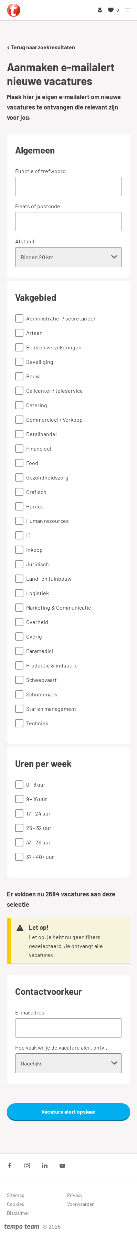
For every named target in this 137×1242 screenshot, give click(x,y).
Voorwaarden (81, 1204)
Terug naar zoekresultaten (41, 47)
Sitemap (15, 1195)
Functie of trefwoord (40, 171)
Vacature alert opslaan (68, 1111)
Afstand (24, 241)
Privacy (74, 1195)
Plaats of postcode (37, 206)
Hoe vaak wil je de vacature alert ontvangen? (63, 1047)
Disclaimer (18, 1213)
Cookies (15, 1204)
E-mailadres (29, 1012)
